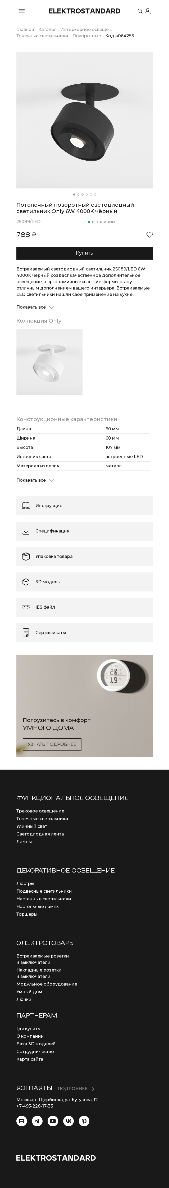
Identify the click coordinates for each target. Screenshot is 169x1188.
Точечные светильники (42, 818)
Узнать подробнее (52, 744)
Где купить (28, 1028)
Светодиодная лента (40, 834)
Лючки (23, 999)
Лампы (24, 841)
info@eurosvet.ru (34, 1112)
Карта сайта (29, 1059)
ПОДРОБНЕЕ (76, 1088)
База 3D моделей (36, 1043)
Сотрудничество (35, 1051)
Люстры (25, 883)
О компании (30, 1036)
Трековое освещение (40, 811)
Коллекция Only (38, 321)
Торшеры (27, 914)
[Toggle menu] (21, 11)
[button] (74, 194)
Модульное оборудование (46, 984)
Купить (84, 253)
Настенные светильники (43, 898)
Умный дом (29, 991)
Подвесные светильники (44, 891)
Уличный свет (31, 826)
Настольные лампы (38, 906)
